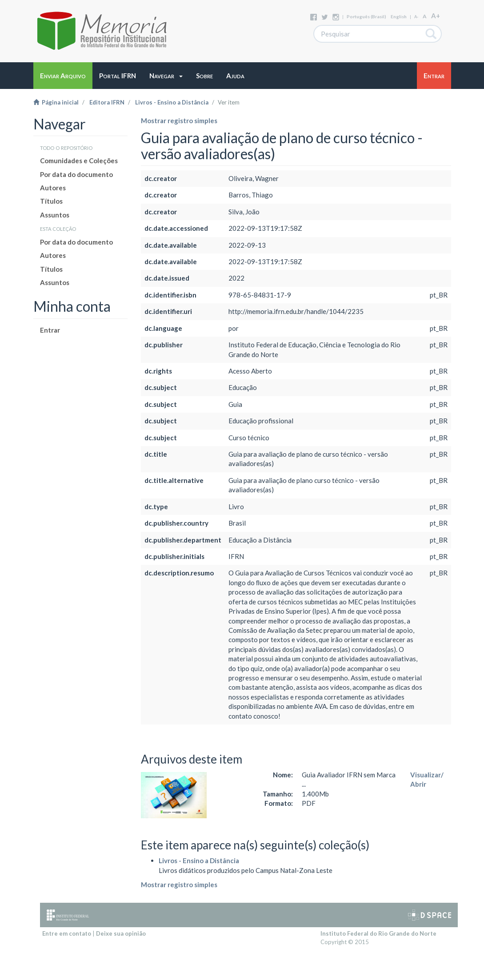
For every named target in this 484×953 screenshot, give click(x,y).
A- (416, 16)
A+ (435, 16)
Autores (53, 188)
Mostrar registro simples (179, 121)
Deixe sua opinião (121, 933)
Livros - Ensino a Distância (171, 102)
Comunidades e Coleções (79, 161)
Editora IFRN (106, 102)
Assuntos (54, 215)
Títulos (51, 201)
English (399, 16)
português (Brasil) (366, 16)
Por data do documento (76, 174)
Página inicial (56, 102)
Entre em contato (66, 933)
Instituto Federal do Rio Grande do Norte (378, 933)
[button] (166, 75)
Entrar (50, 330)
